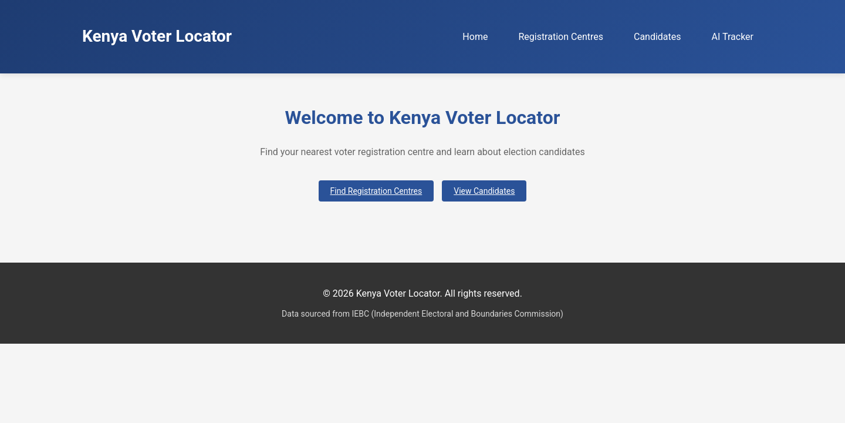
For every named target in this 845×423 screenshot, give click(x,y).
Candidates (657, 36)
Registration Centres (560, 36)
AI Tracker (732, 36)
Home (475, 36)
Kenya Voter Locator (157, 36)
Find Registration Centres (376, 191)
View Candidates (484, 191)
